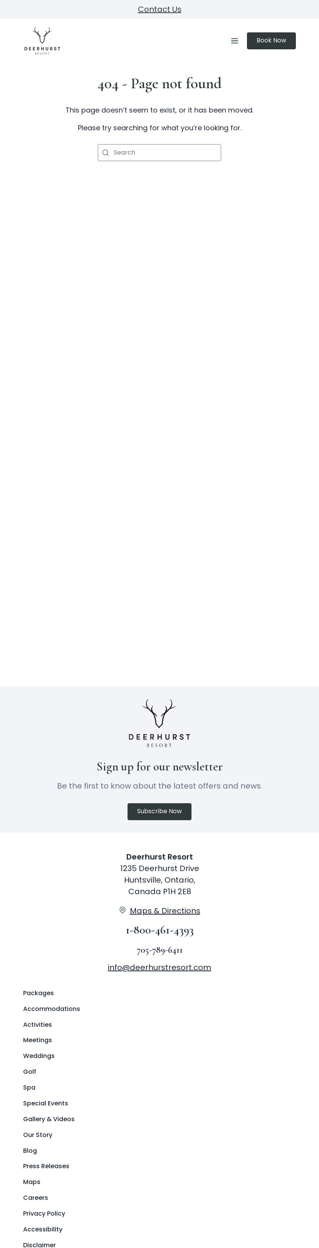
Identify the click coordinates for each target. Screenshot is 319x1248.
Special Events (45, 1103)
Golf (29, 1071)
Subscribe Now (159, 811)
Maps (31, 1181)
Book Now (271, 40)
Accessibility (42, 1229)
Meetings (37, 1040)
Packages (38, 993)
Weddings (39, 1055)
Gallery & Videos (49, 1119)
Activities (37, 1024)
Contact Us (159, 9)
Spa (29, 1087)
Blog (30, 1150)
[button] (105, 152)
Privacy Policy (44, 1213)
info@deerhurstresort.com (159, 967)
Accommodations (51, 1008)
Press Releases (46, 1166)
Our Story (37, 1134)
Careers (35, 1197)
